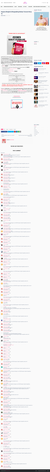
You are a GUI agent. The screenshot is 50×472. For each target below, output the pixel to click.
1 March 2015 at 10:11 (6, 175)
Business (35, 129)
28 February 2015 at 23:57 (7, 157)
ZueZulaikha (5, 404)
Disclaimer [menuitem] (30, 6)
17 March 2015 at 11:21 (6, 375)
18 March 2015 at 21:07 (6, 389)
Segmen (4, 9)
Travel (35, 135)
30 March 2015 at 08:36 (6, 459)
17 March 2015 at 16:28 (6, 381)
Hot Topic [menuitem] (24, 6)
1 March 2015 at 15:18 (6, 192)
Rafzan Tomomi (3, 15)
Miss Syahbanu (5, 268)
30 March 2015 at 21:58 (6, 467)
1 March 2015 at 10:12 (6, 181)
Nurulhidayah (5, 432)
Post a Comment (3, 468)
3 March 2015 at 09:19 (6, 259)
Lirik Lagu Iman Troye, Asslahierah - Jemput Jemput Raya (43, 105)
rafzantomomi (10, 69)
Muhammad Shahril (6, 450)
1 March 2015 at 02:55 (6, 168)
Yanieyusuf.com (5, 370)
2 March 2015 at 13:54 (6, 232)
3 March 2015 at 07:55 (6, 256)
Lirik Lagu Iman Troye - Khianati (42, 89)
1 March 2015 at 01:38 (6, 164)
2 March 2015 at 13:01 (6, 229)
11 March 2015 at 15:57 (6, 342)
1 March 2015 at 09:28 (6, 172)
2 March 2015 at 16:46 (6, 240)
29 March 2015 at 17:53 (6, 449)
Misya (4, 258)
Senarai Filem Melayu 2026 (42, 68)
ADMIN (4, 283)
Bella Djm (4, 279)
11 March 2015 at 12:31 (6, 335)
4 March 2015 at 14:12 (6, 290)
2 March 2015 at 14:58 (6, 237)
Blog (34, 128)
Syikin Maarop (5, 294)
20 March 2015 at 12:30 (6, 417)
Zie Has (4, 302)
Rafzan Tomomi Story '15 (13, 68)
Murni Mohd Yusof (6, 154)
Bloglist (7, 129)
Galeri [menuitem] (16, 6)
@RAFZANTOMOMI (7, 470)
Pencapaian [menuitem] (20, 6)
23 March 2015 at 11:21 (6, 428)
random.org (3, 89)
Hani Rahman (5, 251)
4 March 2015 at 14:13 (6, 293)
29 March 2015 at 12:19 (6, 444)
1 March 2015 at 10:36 (6, 187)
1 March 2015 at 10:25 (6, 184)
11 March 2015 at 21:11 (6, 354)
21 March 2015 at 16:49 (6, 422)
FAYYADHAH (5, 336)
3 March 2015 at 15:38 (6, 267)
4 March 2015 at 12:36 (6, 287)
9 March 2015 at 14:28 (6, 322)
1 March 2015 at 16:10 (6, 197)
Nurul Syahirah (5, 366)
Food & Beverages (36, 132)
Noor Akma (5, 233)
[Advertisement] (17, 24)
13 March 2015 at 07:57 (6, 365)
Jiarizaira (4, 461)
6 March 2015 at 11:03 (6, 309)
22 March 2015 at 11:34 (6, 425)
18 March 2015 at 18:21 (6, 385)
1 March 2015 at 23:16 (6, 226)
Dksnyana (4, 383)
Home (2, 2)
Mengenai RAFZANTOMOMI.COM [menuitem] (8, 6)
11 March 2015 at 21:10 (6, 351)
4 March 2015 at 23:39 (6, 300)
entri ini (24, 83)
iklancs (4, 426)
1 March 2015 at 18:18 (6, 208)
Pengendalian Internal (6, 344)
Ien (3, 165)
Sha (4, 306)
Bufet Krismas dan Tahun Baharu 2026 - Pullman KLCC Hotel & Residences (43, 81)
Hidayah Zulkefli (5, 209)
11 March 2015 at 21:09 (6, 348)
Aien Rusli (4, 244)
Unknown (4, 193)
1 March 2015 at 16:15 (6, 200)
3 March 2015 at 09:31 (6, 262)
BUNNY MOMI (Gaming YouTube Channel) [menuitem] (39, 6)
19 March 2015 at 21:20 (6, 410)
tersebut (5, 90)
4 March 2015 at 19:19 (6, 297)
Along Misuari (5, 396)
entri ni (4, 65)
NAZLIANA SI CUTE (6, 319)
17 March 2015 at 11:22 (6, 378)
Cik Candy (4, 161)
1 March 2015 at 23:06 (6, 223)
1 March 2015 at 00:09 (6, 160)
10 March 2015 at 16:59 (6, 328)
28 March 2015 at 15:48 (6, 441)
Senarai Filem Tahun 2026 (42, 76)
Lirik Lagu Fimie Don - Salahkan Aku (43, 72)
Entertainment (36, 131)
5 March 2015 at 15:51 (6, 305)
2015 (4, 129)
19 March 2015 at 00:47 (6, 395)
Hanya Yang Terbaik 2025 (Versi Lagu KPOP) (43, 86)
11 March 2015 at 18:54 (6, 345)
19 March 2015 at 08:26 (6, 400)
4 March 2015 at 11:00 (6, 281)
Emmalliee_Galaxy (6, 220)
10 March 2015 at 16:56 (6, 325)
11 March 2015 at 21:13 (6, 357)
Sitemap (14, 2)
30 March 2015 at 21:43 (6, 464)
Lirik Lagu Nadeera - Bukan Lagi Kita (43, 93)
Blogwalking (10, 129)
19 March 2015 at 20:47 (6, 407)
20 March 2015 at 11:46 (6, 414)
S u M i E (4, 380)
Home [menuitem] (1, 6)
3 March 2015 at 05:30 (6, 253)
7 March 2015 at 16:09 (6, 318)
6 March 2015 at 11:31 (6, 312)
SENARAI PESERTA (17, 96)
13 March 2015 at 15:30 (6, 369)
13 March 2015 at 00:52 (6, 362)
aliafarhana (5, 169)
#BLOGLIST (19, 89)
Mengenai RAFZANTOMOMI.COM (8, 2)
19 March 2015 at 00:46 (6, 392)
